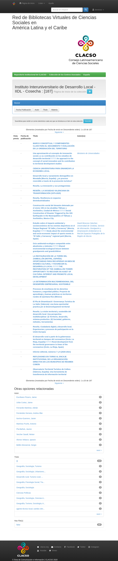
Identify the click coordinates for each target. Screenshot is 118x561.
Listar (41, 3)
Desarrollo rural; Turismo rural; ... (29, 477)
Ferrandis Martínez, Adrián (27, 408)
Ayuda (51, 3)
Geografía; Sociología (25, 487)
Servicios (98, 10)
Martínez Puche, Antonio (26, 424)
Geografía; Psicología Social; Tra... (30, 482)
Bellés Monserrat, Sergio (26, 445)
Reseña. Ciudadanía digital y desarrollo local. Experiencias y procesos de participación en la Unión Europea (53, 329)
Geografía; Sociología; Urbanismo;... (31, 472)
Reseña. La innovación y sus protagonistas (51, 186)
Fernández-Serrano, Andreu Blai (29, 413)
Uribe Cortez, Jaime (24, 402)
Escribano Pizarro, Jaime (26, 397)
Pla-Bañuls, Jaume (24, 429)
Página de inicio (27, 3)
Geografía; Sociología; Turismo (29, 466)
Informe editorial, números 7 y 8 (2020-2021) (52, 352)
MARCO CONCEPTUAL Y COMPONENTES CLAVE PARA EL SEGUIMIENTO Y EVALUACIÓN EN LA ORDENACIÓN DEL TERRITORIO (54, 146)
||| (17, 461)
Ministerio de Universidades (88, 153)
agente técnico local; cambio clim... (30, 509)
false (18, 525)
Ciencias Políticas (23, 493)
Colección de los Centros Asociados (65, 75)
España (86, 75)
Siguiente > (59, 132)
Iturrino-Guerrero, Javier (26, 418)
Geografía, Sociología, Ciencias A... (30, 498)
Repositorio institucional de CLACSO (30, 75)
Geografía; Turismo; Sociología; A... (30, 503)
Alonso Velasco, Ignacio (26, 440)
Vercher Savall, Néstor (25, 434)
